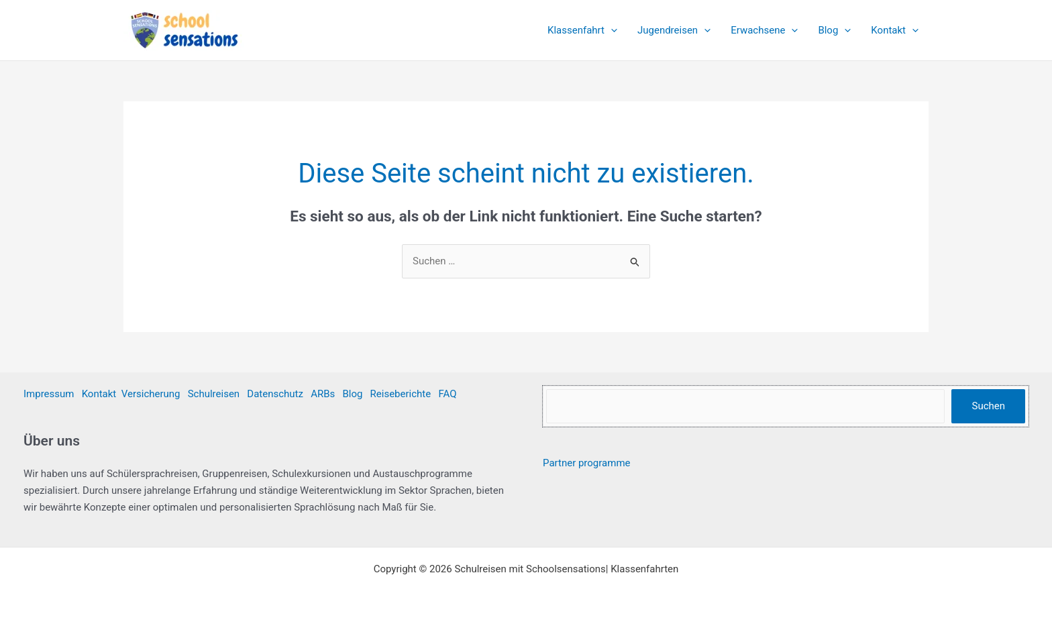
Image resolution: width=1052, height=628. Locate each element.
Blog (834, 30)
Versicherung (150, 394)
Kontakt (894, 30)
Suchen (988, 406)
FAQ (447, 394)
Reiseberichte (400, 394)
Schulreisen (214, 394)
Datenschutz (275, 394)
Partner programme (587, 463)
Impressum (48, 394)
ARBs (323, 394)
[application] (610, 30)
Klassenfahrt (582, 30)
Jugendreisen (674, 30)
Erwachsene (764, 30)
